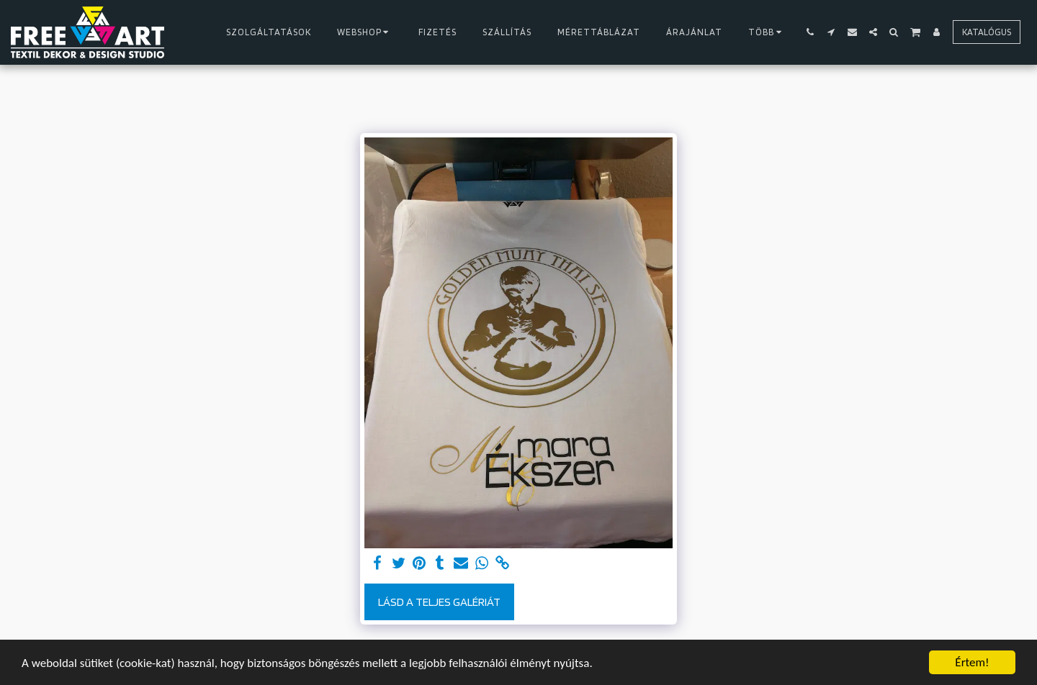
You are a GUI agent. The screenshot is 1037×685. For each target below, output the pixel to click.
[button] (810, 32)
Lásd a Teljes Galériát (439, 601)
